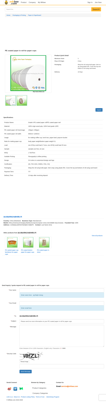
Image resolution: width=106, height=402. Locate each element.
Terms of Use (40, 397)
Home (8, 15)
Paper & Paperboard (34, 15)
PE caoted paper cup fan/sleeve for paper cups (11, 252)
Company (32, 2)
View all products (97, 235)
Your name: (12, 290)
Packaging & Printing (19, 15)
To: (15, 316)
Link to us (10, 397)
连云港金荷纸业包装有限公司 (12, 217)
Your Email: (12, 303)
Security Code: (11, 353)
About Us (17, 397)
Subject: (13, 321)
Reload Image (24, 361)
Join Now (98, 2)
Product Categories (39, 388)
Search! (96, 9)
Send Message (25, 371)
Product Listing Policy (28, 397)
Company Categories (40, 393)
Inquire (99, 110)
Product (23, 2)
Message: (13, 326)
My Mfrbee (42, 2)
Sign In (90, 2)
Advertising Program (52, 397)
